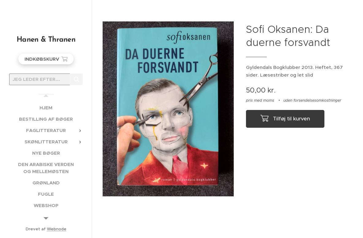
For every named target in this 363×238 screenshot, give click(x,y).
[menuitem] (46, 107)
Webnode (56, 229)
